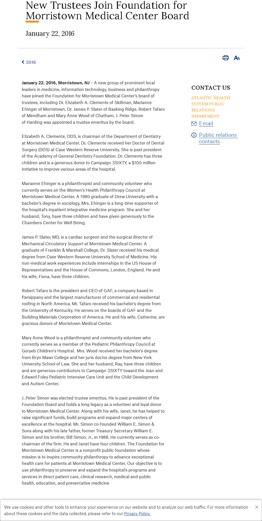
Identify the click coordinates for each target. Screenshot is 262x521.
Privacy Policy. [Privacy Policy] (137, 513)
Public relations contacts (218, 137)
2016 (31, 62)
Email (206, 123)
